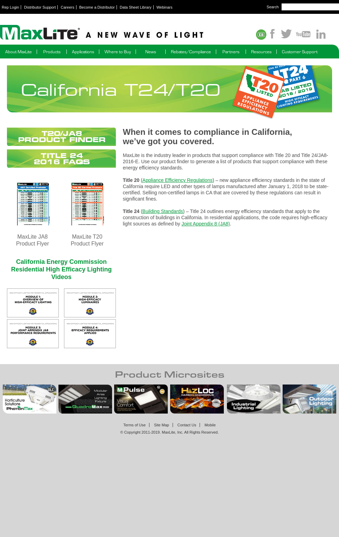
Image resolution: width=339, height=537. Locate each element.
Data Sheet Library (136, 7)
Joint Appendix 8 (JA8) (206, 223)
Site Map (161, 425)
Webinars (164, 7)
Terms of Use (134, 425)
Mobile (210, 425)
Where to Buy (117, 51)
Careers (67, 7)
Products (52, 51)
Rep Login (10, 7)
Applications (83, 51)
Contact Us (186, 425)
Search (273, 7)
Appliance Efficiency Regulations (178, 180)
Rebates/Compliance (191, 51)
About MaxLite (18, 51)
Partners (230, 51)
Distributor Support (40, 7)
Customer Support (300, 51)
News (150, 51)
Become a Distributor (97, 7)
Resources (261, 51)
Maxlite (121, 32)
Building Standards (163, 211)
